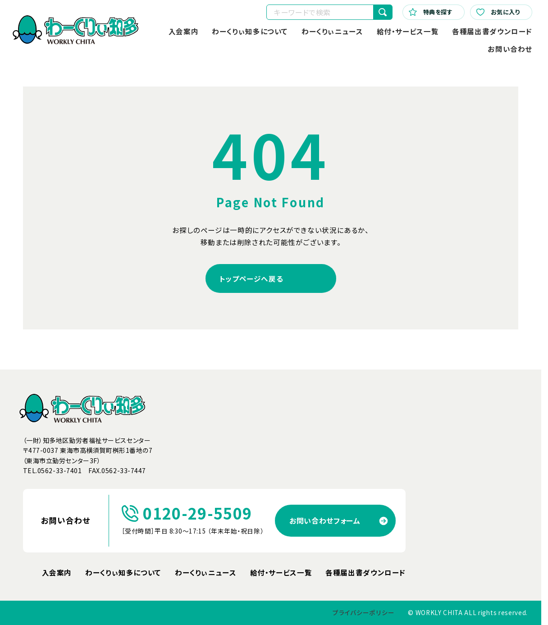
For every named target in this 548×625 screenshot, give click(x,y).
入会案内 (184, 31)
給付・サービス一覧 (408, 31)
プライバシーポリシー (363, 612)
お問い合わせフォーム (324, 520)
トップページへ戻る (251, 278)
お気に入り (498, 12)
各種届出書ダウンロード (492, 31)
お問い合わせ (510, 49)
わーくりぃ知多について (250, 31)
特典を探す (431, 12)
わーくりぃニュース (332, 31)
